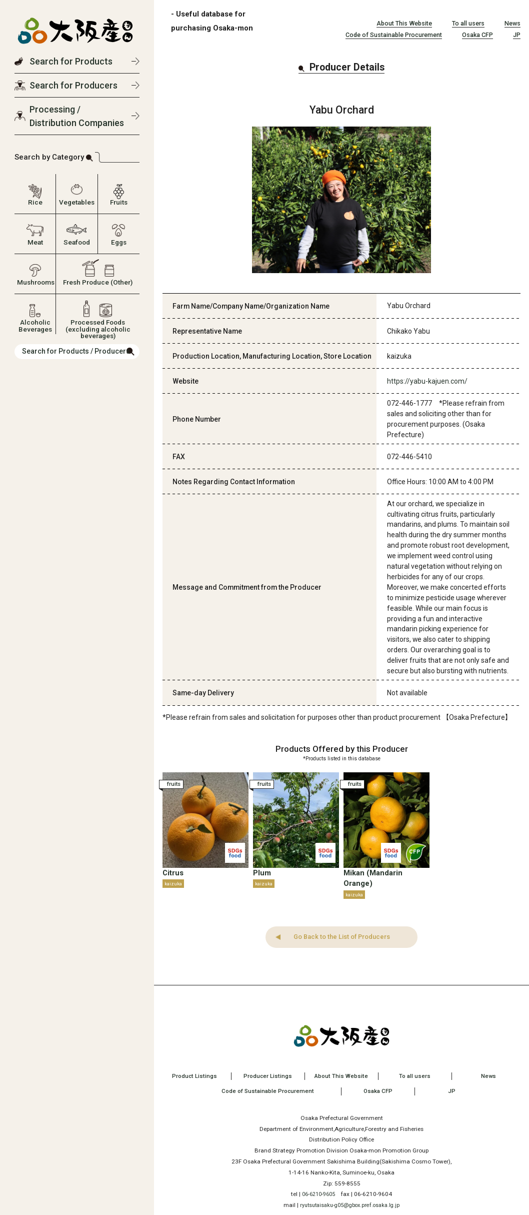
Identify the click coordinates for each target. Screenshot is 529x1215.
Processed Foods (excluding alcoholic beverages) (98, 325)
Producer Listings (267, 1078)
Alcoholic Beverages (35, 325)
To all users (468, 23)
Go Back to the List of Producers (342, 938)
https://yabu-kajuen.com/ (427, 381)
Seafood (77, 242)
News (512, 23)
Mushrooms (35, 282)
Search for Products (71, 61)
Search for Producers (74, 85)
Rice (35, 202)
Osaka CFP (477, 35)
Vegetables (76, 202)
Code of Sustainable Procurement (394, 35)
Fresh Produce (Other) (97, 282)
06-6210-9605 (319, 1196)
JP (516, 35)
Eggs (118, 242)
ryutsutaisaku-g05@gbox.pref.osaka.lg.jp (349, 1207)
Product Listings (195, 1078)
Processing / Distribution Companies (77, 116)
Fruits (119, 202)
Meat (35, 242)
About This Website (404, 23)
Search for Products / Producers (76, 351)
